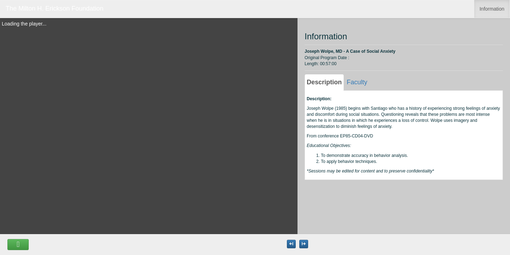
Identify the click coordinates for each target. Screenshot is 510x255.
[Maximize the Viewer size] (291, 244)
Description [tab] (324, 82)
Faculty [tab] (357, 82)
